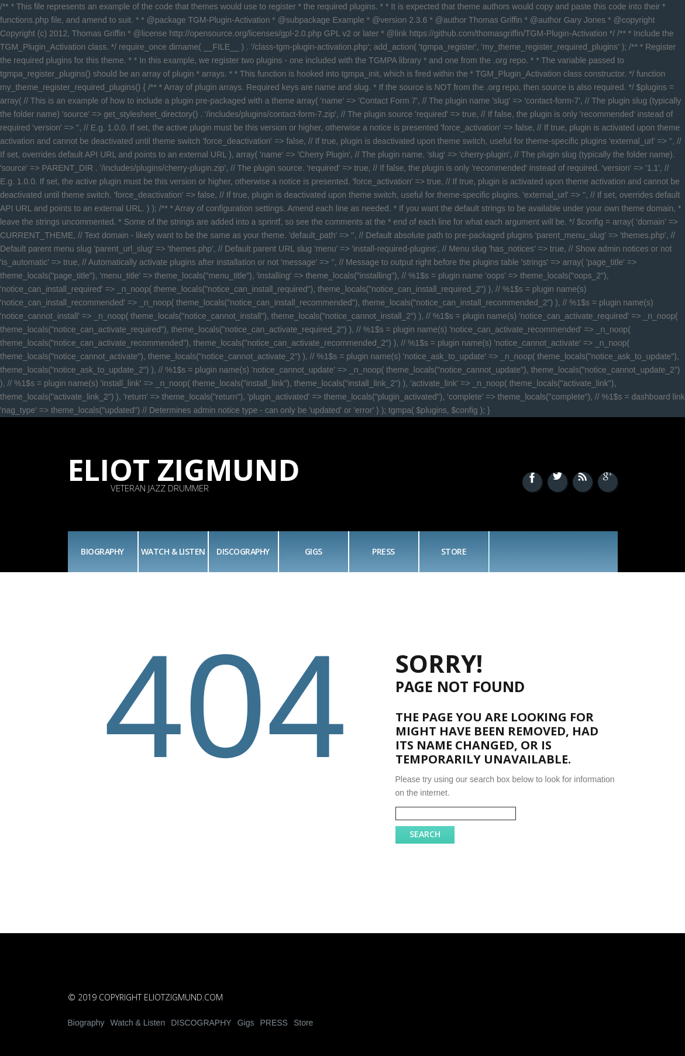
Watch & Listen (173, 551)
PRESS (383, 551)
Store (454, 551)
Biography (102, 551)
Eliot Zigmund (184, 470)
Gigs (313, 551)
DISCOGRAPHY (243, 551)
